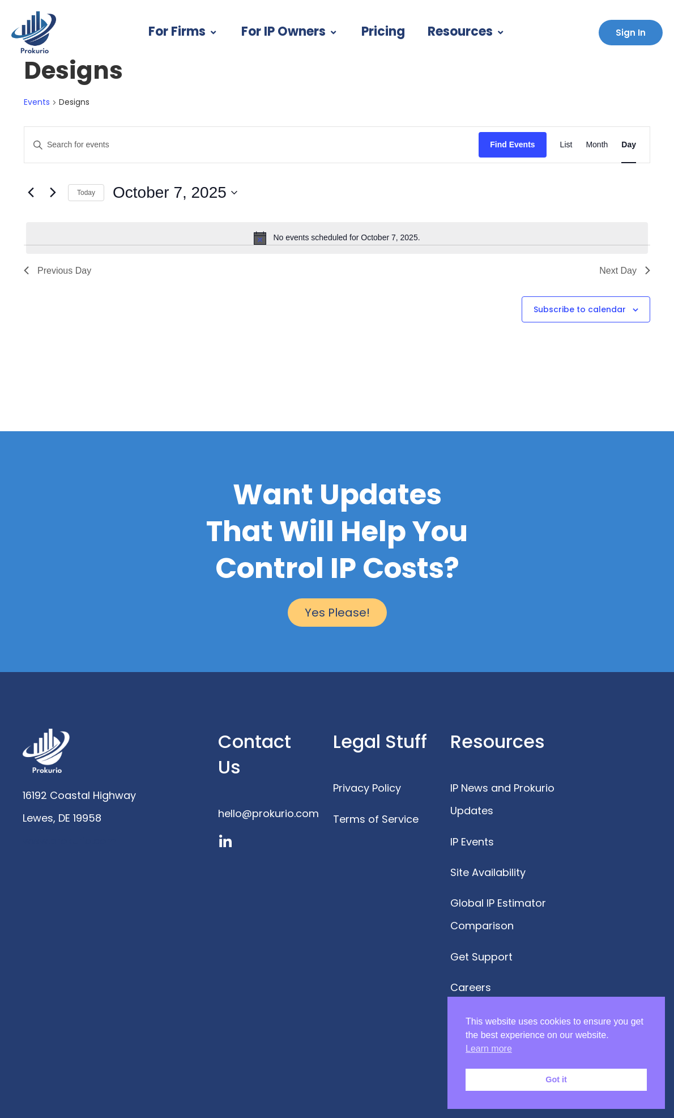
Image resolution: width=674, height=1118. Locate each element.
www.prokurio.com (70, 841)
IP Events (472, 842)
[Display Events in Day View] (628, 145)
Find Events (512, 144)
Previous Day (57, 270)
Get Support (481, 957)
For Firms (183, 31)
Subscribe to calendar (580, 309)
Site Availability (488, 872)
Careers (470, 987)
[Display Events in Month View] (597, 145)
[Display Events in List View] (566, 145)
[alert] (337, 238)
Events (37, 102)
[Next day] (52, 192)
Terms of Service (376, 819)
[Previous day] (30, 192)
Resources (467, 31)
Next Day (624, 270)
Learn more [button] (489, 1048)
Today (86, 193)
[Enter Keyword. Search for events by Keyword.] (251, 145)
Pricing (383, 31)
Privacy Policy (367, 788)
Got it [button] (556, 1079)
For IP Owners (290, 31)
